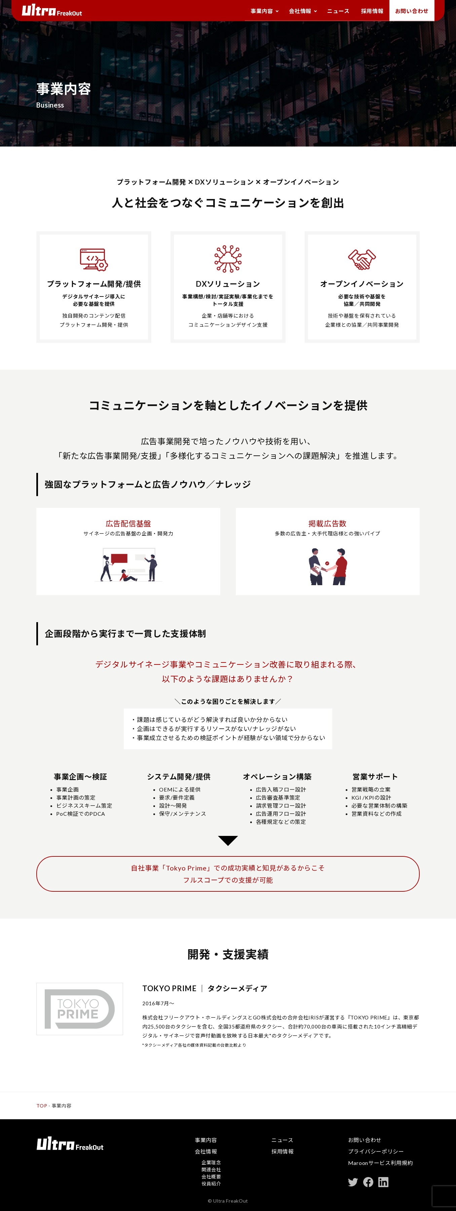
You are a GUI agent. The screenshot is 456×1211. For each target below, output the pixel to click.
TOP (41, 1105)
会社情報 (292, 11)
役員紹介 (211, 1183)
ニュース (333, 11)
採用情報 (369, 11)
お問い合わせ (411, 11)
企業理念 (211, 1162)
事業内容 (252, 11)
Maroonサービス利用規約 (380, 1163)
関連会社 (211, 1169)
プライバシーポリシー (376, 1151)
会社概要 (211, 1176)
